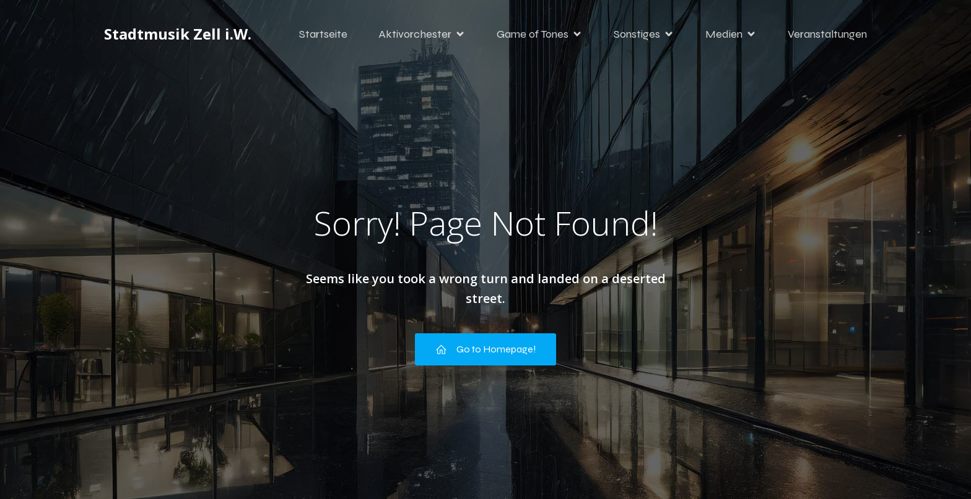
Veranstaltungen (827, 34)
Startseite (323, 34)
